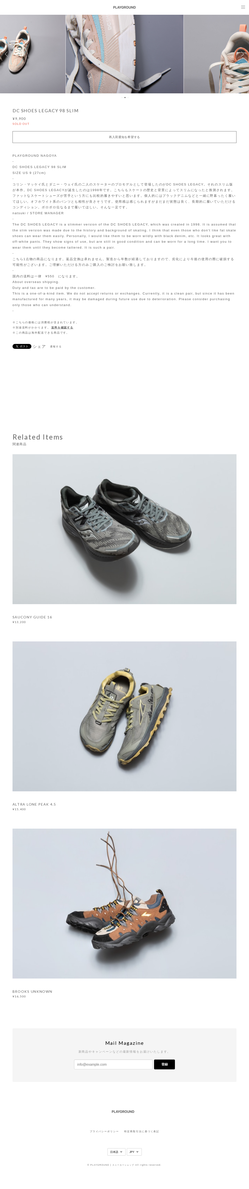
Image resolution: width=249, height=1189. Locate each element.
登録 (164, 1064)
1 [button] (121, 97)
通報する (56, 346)
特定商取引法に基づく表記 (141, 1131)
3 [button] (128, 97)
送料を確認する (62, 327)
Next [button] (241, 54)
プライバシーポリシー (104, 1131)
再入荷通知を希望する (124, 137)
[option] (124, 54)
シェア (39, 347)
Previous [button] (7, 54)
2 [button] (124, 97)
